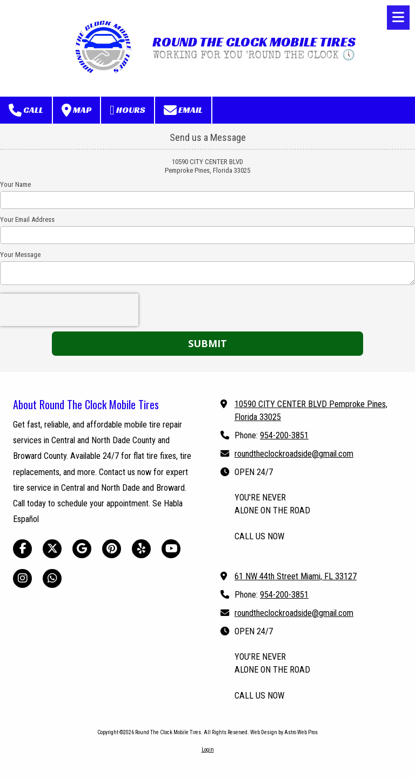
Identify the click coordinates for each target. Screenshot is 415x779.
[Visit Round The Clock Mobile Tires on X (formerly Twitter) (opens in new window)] (52, 548)
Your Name (15, 184)
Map (76, 110)
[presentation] (69, 310)
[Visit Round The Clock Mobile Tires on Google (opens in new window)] (81, 548)
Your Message (20, 254)
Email (183, 110)
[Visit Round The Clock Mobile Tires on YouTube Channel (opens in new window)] (171, 548)
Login (208, 750)
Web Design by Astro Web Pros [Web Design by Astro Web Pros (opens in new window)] (284, 732)
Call (26, 110)
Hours (127, 110)
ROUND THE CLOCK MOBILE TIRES (254, 41)
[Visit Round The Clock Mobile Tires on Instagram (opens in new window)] (22, 578)
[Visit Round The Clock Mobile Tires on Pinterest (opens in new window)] (111, 548)
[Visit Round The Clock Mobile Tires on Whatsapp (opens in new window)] (52, 578)
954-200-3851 (284, 435)
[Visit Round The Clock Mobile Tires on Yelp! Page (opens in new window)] (141, 548)
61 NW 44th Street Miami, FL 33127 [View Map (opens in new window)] (296, 576)
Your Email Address (27, 219)
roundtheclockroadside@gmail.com (294, 454)
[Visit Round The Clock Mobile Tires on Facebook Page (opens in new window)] (22, 548)
